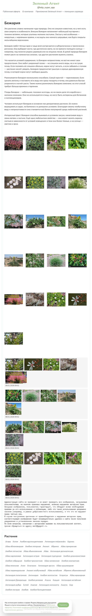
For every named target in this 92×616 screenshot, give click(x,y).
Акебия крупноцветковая (31, 541)
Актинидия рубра (13, 585)
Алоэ (23, 565)
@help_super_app (46, 7)
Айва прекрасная (69, 546)
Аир (71, 585)
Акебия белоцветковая (40, 589)
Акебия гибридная (13, 561)
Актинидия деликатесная (61, 551)
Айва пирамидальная (15, 570)
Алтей (26, 585)
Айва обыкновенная (33, 551)
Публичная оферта (11, 11)
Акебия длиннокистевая (74, 556)
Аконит (46, 546)
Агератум (63, 575)
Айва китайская (55, 570)
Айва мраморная (77, 575)
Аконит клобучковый (36, 570)
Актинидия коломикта (49, 585)
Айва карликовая (13, 556)
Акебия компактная (70, 561)
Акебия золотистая (48, 575)
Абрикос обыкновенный (75, 570)
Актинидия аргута (46, 565)
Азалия (34, 585)
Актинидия (33, 575)
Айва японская (12, 565)
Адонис (70, 541)
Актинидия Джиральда (15, 580)
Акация (56, 580)
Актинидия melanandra (55, 541)
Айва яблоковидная (14, 546)
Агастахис (31, 565)
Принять (63, 605)
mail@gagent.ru (40, 526)
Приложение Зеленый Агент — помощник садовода (59, 11)
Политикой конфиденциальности (25, 607)
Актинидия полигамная (15, 575)
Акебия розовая (35, 580)
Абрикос (55, 546)
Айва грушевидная (65, 565)
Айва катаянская (52, 561)
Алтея (15, 541)
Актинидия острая (31, 556)
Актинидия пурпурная (51, 556)
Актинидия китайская (71, 580)
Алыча (48, 580)
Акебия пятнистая (13, 551)
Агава (8, 541)
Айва (46, 551)
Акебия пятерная (33, 546)
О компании (27, 11)
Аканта (64, 585)
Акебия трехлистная (33, 561)
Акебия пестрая (12, 589)
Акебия (25, 589)
